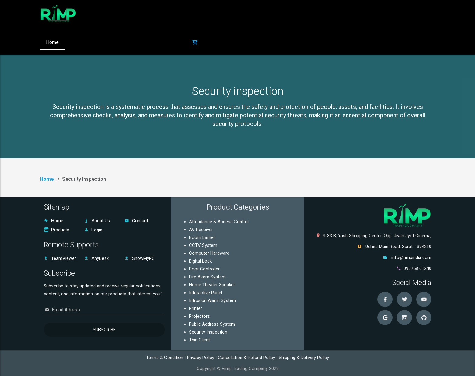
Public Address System (212, 324)
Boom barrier (202, 237)
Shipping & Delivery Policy (304, 357)
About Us (97, 220)
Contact (136, 220)
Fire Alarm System (207, 277)
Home (47, 179)
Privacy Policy (201, 357)
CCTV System (203, 245)
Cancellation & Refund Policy (247, 357)
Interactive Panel (205, 292)
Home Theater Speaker (212, 284)
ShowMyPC (140, 258)
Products (56, 230)
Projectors (199, 316)
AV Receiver (201, 229)
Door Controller (204, 269)
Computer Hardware (209, 253)
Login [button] (175, 42)
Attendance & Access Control (219, 221)
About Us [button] (80, 42)
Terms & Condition (165, 357)
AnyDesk (96, 258)
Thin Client (199, 340)
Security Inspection (208, 332)
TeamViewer (60, 258)
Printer (195, 308)
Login (93, 230)
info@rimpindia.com (411, 257)
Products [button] (112, 42)
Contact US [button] (145, 42)
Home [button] (52, 42)
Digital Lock (200, 261)
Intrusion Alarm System (212, 300)
